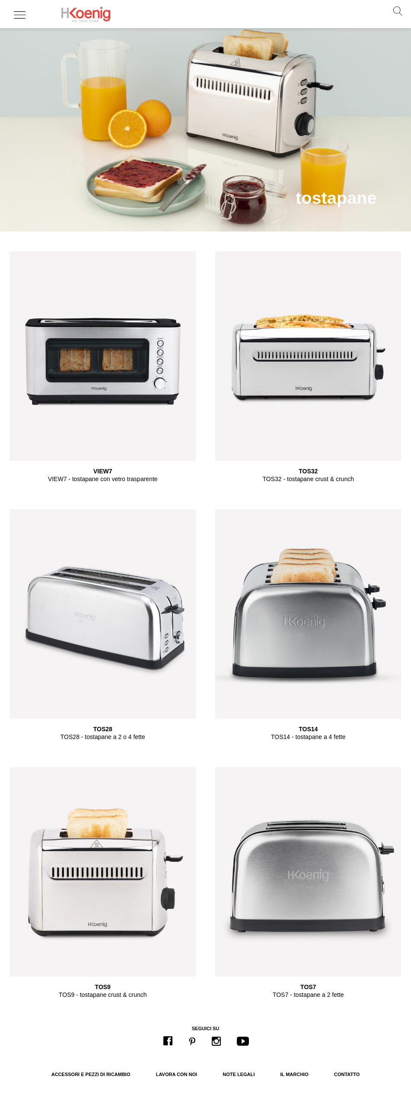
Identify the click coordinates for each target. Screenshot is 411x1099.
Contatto (347, 1074)
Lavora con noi (176, 1074)
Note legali (239, 1074)
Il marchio (294, 1074)
